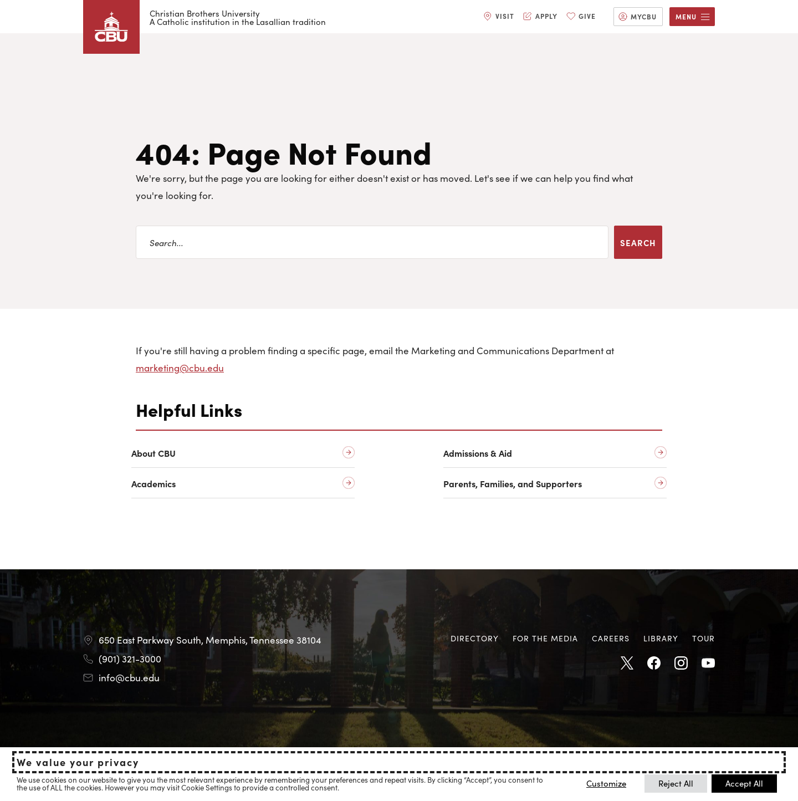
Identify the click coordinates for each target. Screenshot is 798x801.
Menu (686, 16)
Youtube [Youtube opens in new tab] (708, 663)
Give (587, 16)
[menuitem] (498, 16)
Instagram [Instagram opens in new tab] (681, 663)
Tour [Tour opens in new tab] (703, 638)
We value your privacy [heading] (78, 762)
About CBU (153, 453)
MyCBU (644, 16)
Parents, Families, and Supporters (512, 483)
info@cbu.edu (129, 677)
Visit (504, 16)
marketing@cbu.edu (180, 367)
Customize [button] (606, 783)
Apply (546, 16)
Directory (475, 638)
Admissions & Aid (477, 453)
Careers (611, 638)
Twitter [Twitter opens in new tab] (626, 663)
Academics (153, 483)
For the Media (545, 638)
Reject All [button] (675, 783)
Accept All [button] (744, 783)
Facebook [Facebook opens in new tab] (654, 663)
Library (660, 638)
